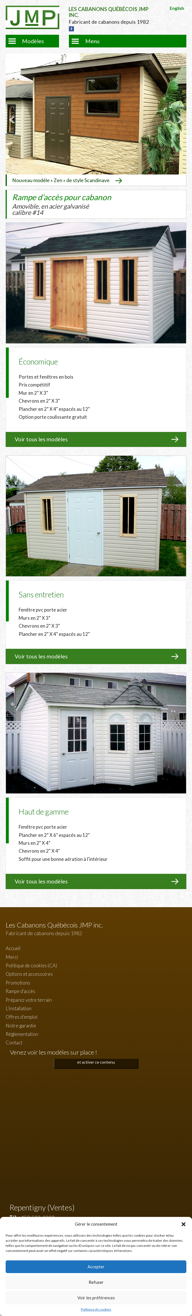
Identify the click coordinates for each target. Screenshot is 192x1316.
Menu (92, 41)
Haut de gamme (44, 811)
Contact (14, 1043)
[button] (183, 1224)
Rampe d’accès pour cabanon (61, 204)
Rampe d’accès (20, 991)
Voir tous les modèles (41, 439)
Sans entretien (41, 594)
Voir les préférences (96, 1297)
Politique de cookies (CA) (31, 965)
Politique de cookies (96, 1309)
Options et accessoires (29, 974)
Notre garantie (21, 1026)
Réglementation (22, 1034)
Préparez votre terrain (29, 1000)
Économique (38, 361)
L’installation (18, 1008)
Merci (12, 957)
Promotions (18, 983)
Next (179, 119)
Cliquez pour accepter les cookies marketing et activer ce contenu (96, 1058)
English (177, 8)
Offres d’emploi (22, 1017)
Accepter (96, 1266)
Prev (13, 119)
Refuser (96, 1282)
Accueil (13, 948)
